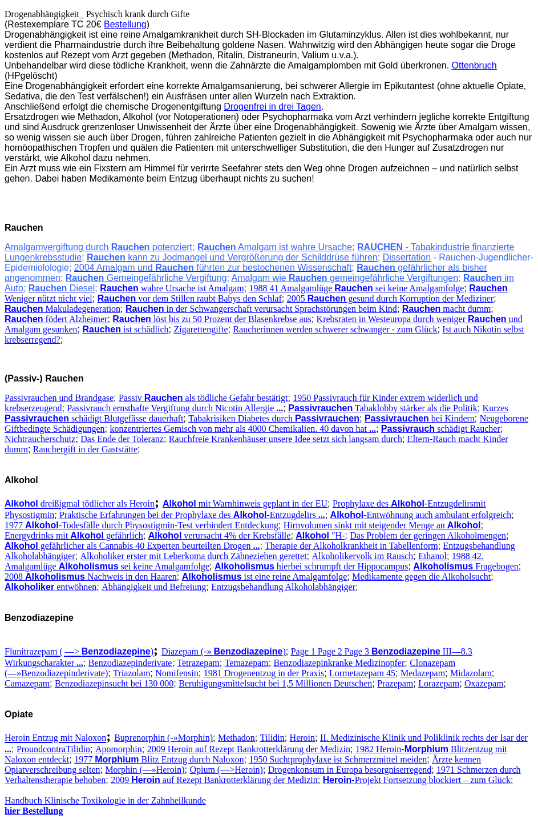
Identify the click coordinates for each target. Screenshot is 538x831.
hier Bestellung (34, 811)
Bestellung (125, 24)
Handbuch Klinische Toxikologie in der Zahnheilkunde (105, 800)
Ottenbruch (474, 65)
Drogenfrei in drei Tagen (272, 106)
